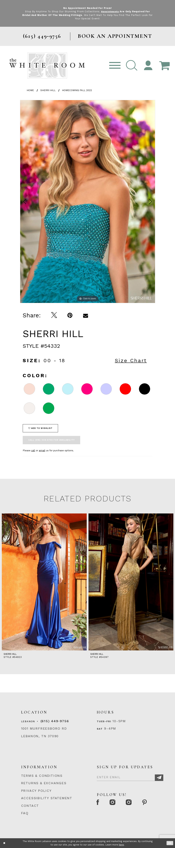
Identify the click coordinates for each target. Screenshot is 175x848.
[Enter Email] (130, 776)
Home (30, 90)
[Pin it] (70, 315)
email (42, 450)
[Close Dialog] (4, 843)
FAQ (24, 813)
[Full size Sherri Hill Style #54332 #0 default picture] (87, 201)
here (121, 844)
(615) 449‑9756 (55, 721)
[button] (131, 65)
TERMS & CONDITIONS (42, 776)
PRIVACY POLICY (36, 791)
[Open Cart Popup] (164, 65)
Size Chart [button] (131, 360)
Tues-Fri (104, 721)
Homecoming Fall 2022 (77, 90)
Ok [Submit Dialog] (170, 843)
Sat (100, 728)
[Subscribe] (159, 777)
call (33, 450)
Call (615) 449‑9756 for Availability (51, 440)
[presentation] (44, 581)
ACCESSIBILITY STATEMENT (46, 798)
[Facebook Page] (98, 803)
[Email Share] (85, 315)
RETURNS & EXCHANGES (44, 783)
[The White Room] (47, 66)
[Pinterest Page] (148, 803)
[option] (87, 201)
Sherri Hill (48, 90)
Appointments (110, 11)
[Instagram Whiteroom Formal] (114, 803)
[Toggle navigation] (115, 65)
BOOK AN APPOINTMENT (115, 36)
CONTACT (30, 806)
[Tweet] (54, 315)
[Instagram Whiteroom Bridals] (131, 803)
